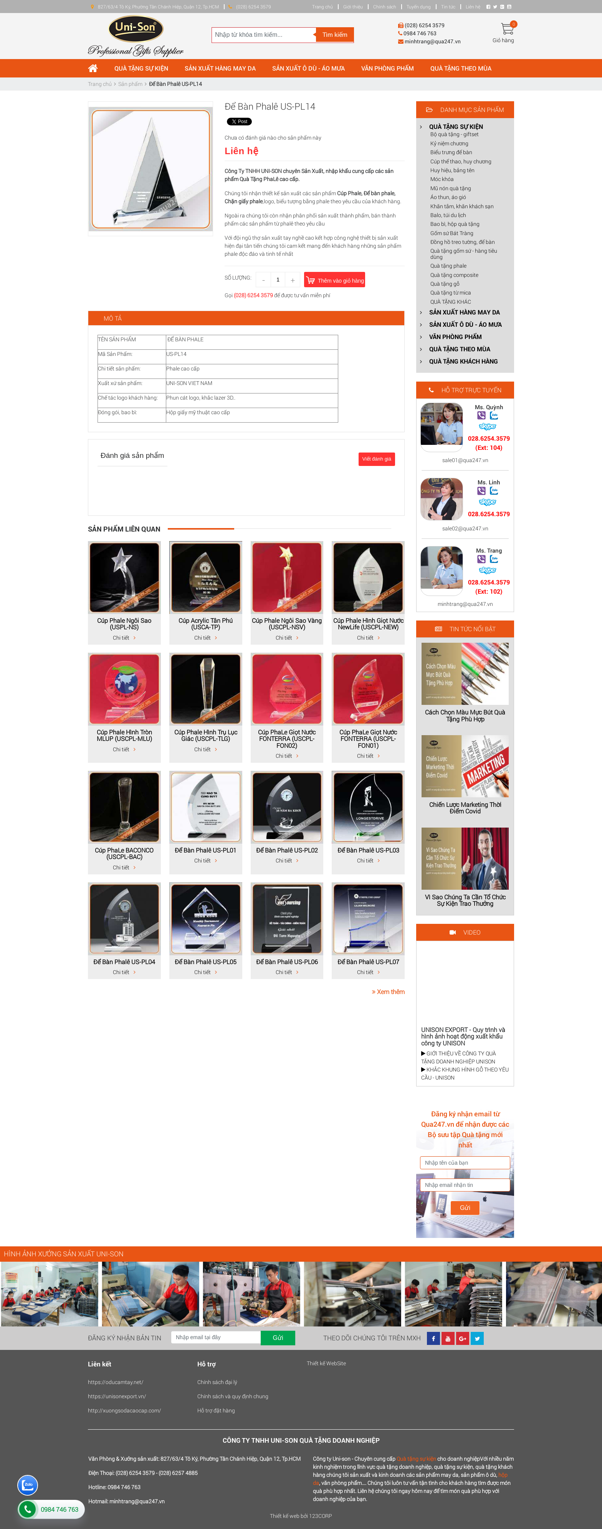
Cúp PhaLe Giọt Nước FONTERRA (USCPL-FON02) (287, 738)
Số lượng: (238, 277)
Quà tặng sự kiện (416, 1458)
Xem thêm (388, 992)
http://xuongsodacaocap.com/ (124, 1410)
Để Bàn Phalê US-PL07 (368, 962)
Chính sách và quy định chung (232, 1396)
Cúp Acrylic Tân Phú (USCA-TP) (206, 623)
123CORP (320, 1515)
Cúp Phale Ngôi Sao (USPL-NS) (124, 623)
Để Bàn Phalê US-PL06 (287, 962)
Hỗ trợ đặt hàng (216, 1410)
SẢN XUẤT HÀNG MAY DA (220, 68)
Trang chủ (322, 6)
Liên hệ (473, 6)
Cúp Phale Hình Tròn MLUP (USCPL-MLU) (124, 735)
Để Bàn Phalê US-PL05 (206, 962)
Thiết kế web (284, 1515)
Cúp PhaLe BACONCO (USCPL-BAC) (124, 853)
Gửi (465, 1208)
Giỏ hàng (503, 40)
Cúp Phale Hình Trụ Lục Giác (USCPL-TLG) (205, 735)
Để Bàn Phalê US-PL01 (206, 850)
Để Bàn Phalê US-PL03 (368, 850)
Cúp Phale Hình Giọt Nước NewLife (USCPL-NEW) (368, 623)
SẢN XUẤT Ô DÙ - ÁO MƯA (308, 68)
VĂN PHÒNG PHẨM (387, 68)
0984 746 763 (59, 1509)
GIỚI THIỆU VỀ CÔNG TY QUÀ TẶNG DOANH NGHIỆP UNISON (458, 1057)
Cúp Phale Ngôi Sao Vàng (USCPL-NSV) (287, 623)
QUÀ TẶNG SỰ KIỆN (141, 68)
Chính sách (384, 6)
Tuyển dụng (419, 6)
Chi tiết (124, 637)
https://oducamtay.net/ (116, 1382)
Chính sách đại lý (217, 1382)
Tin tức (448, 6)
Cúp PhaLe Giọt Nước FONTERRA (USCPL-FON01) (368, 738)
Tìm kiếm (334, 34)
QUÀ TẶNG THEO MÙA (460, 68)
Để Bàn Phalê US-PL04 (124, 962)
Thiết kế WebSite (326, 1363)
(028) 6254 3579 (253, 295)
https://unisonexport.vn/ (117, 1396)
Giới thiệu (353, 6)
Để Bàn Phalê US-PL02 (287, 850)
